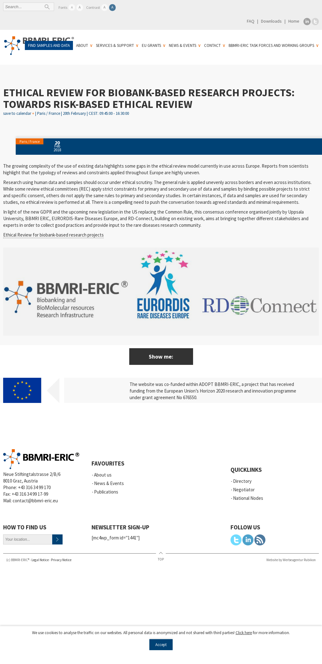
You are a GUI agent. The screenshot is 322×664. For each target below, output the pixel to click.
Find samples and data (49, 45)
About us (103, 475)
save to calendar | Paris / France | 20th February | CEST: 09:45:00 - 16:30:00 (66, 112)
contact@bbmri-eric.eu (35, 501)
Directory (242, 481)
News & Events (182, 45)
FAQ (250, 21)
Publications (106, 492)
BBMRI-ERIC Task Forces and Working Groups (271, 45)
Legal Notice (40, 560)
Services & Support (115, 45)
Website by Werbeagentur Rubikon (291, 560)
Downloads (271, 21)
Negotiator (244, 490)
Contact (212, 45)
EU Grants (151, 45)
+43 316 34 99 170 (34, 487)
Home (293, 21)
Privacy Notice (61, 560)
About (82, 45)
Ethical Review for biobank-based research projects (53, 235)
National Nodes (248, 498)
